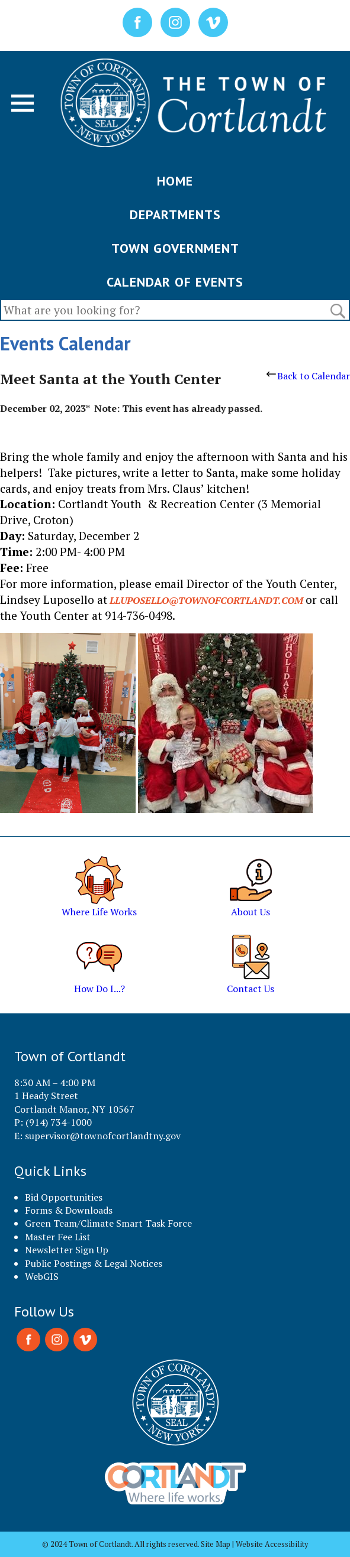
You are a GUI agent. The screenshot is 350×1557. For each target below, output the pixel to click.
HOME (175, 181)
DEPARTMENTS (175, 214)
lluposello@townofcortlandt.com (206, 600)
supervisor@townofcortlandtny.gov (103, 1135)
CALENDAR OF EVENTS (175, 282)
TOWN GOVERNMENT (175, 248)
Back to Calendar (308, 375)
